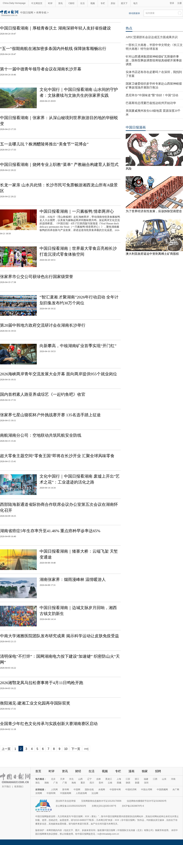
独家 (145, 771)
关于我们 (6, 786)
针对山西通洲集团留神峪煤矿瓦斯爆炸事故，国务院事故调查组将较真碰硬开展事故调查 (154, 60)
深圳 (146, 782)
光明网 (38, 793)
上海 (119, 779)
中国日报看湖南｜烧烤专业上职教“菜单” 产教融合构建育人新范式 (59, 164)
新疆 (137, 782)
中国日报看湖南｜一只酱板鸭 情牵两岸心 (77, 211)
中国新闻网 (65, 793)
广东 (55, 782)
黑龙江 (108, 779)
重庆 (83, 782)
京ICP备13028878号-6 (133, 806)
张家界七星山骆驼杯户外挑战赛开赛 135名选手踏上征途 (50, 415)
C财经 (71, 3)
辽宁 (89, 779)
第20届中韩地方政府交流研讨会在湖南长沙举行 (42, 325)
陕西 (128, 782)
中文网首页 (36, 3)
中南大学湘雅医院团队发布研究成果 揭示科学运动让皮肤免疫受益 (59, 636)
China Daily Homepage (14, 3)
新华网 (65, 789)
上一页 (6, 748)
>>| (86, 748)
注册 (179, 3)
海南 (74, 782)
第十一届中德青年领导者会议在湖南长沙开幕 (40, 69)
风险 (129, 168)
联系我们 (18, 786)
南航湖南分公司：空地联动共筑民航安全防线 (40, 435)
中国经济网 (130, 789)
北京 (53, 779)
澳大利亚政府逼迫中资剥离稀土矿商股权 (152, 253)
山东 (164, 779)
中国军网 (51, 793)
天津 (62, 779)
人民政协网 (81, 793)
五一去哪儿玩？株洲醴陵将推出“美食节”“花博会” (44, 144)
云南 (110, 782)
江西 (155, 779)
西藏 (119, 782)
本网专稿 (41, 12)
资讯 (60, 3)
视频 (92, 3)
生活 (82, 3)
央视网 (101, 789)
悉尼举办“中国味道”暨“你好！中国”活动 (152, 95)
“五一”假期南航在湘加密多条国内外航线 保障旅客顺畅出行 (53, 48)
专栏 (103, 3)
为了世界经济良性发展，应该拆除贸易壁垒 (154, 211)
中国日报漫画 (136, 127)
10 (65, 748)
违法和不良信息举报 (66, 801)
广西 (64, 782)
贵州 (101, 782)
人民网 (54, 789)
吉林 (98, 779)
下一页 (75, 748)
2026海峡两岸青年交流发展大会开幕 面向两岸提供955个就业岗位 (58, 374)
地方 (135, 3)
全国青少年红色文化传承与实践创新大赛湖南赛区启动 (49, 723)
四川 (92, 782)
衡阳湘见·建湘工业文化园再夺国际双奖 (35, 703)
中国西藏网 (162, 789)
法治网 (95, 793)
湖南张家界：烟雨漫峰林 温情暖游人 (73, 579)
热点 (129, 28)
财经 (78, 771)
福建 (146, 779)
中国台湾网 (146, 789)
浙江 (137, 779)
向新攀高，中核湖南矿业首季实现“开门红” (78, 345)
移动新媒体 (134, 13)
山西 (80, 779)
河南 (173, 779)
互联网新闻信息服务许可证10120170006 (101, 801)
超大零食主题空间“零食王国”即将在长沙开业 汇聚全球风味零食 (57, 455)
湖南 (46, 782)
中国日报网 (26, 12)
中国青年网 (115, 789)
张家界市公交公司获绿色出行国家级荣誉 (36, 276)
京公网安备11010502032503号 (71, 806)
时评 (50, 3)
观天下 (124, 3)
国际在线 (89, 789)
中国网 (77, 789)
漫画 (131, 771)
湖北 (37, 782)
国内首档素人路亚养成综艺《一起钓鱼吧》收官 (42, 394)
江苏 (128, 779)
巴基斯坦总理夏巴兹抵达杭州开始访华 (151, 103)
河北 (71, 779)
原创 (113, 3)
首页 (38, 771)
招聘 (158, 771)
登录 (172, 3)
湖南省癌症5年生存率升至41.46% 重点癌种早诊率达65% (50, 530)
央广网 (175, 789)
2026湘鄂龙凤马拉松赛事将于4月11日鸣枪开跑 (41, 682)
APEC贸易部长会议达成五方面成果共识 (152, 37)
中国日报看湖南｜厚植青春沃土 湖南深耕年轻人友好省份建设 (55, 28)
